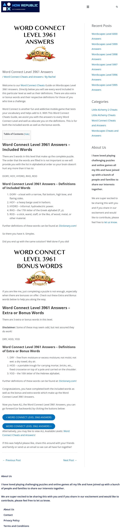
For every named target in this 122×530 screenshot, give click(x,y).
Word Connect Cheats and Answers (23, 76)
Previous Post (12, 460)
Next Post (70, 460)
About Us (9, 509)
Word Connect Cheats (33, 85)
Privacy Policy (12, 520)
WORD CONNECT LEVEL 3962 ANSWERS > (29, 426)
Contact (8, 515)
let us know (110, 222)
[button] (88, 6)
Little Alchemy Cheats (104, 115)
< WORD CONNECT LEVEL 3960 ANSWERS (29, 417)
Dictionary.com (67, 225)
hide (27, 134)
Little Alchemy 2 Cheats (104, 109)
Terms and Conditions (16, 526)
